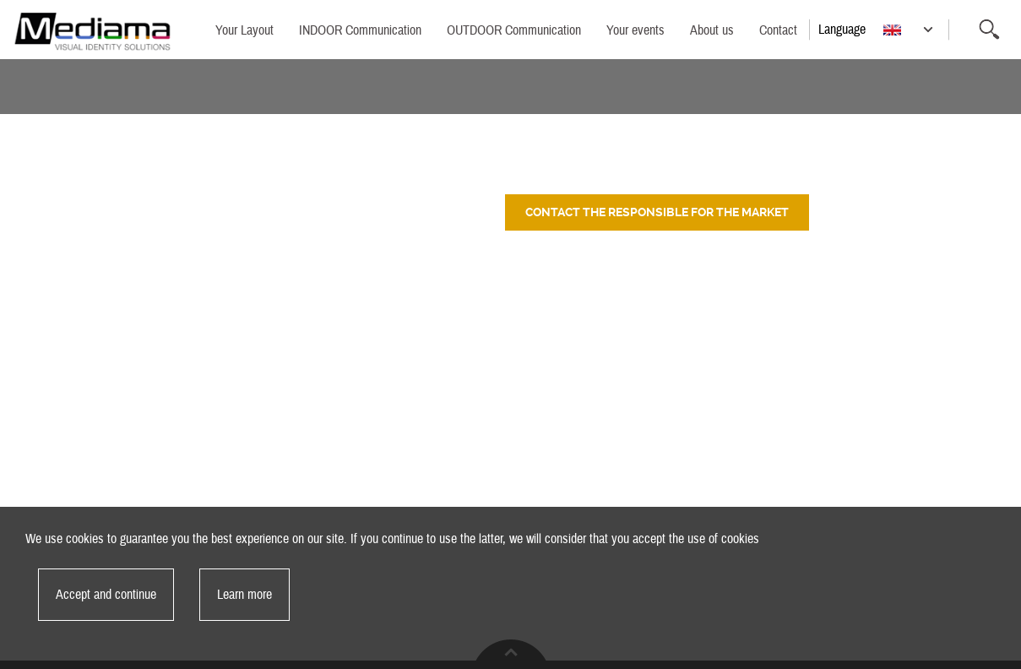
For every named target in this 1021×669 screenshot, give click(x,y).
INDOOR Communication (360, 30)
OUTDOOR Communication (514, 30)
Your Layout (244, 30)
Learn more (244, 594)
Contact (778, 30)
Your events (635, 30)
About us (712, 30)
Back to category (948, 137)
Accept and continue (106, 594)
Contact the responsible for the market (657, 212)
